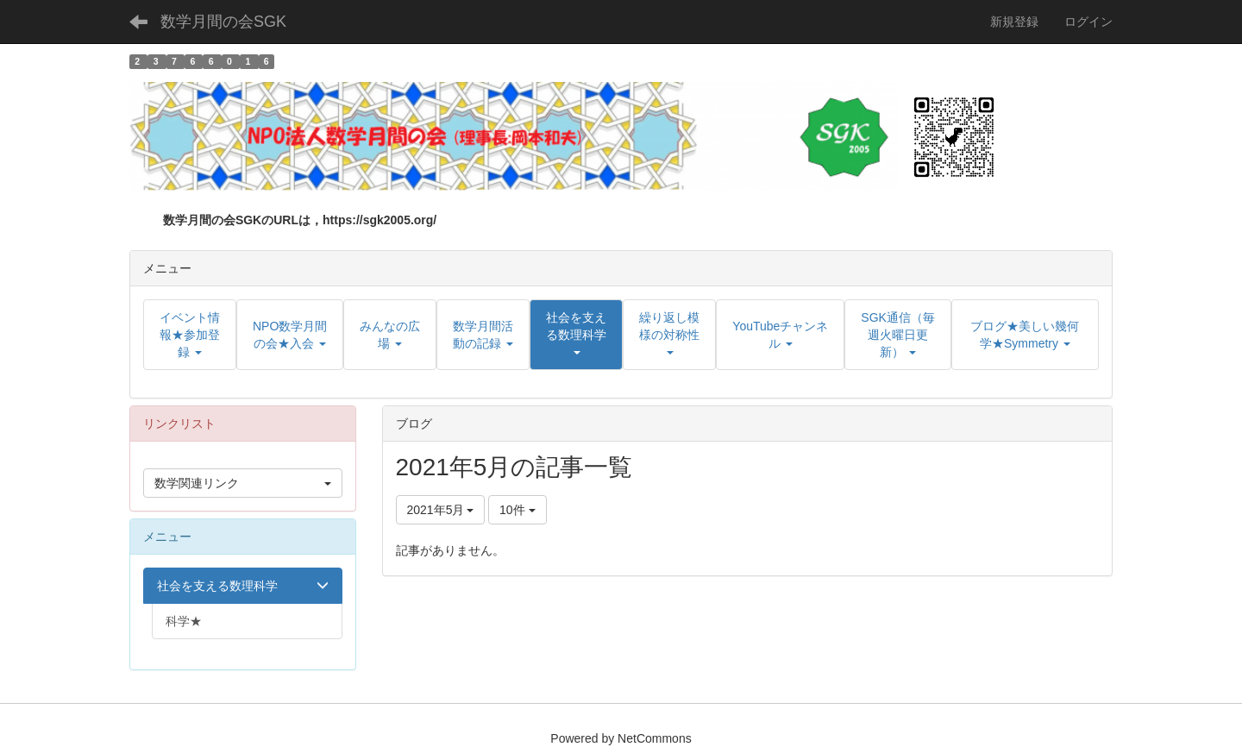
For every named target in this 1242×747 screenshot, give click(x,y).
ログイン (1088, 21)
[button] (576, 334)
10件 (517, 510)
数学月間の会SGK (223, 21)
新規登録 (1014, 21)
